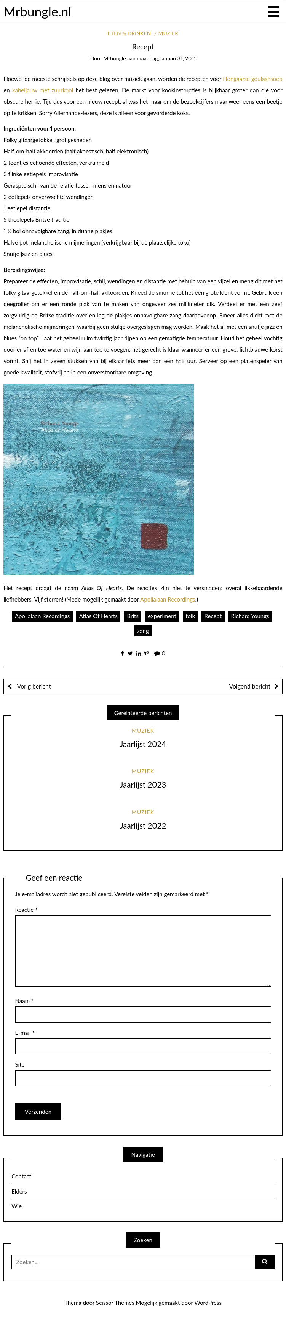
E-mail (25, 1032)
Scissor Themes (115, 1302)
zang (143, 630)
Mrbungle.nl (37, 11)
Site (20, 1064)
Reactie (26, 909)
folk (190, 616)
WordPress (208, 1302)
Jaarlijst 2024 (143, 744)
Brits (132, 616)
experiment (162, 616)
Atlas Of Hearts (98, 616)
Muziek (168, 33)
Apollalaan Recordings (167, 599)
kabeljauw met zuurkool (42, 90)
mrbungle (114, 58)
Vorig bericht (33, 686)
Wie (16, 1206)
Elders (19, 1191)
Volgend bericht (250, 686)
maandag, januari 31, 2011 (166, 58)
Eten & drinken (129, 33)
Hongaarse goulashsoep (252, 78)
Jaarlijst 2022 (143, 825)
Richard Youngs (250, 616)
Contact (21, 1176)
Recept (213, 616)
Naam (24, 1000)
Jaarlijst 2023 (143, 784)
